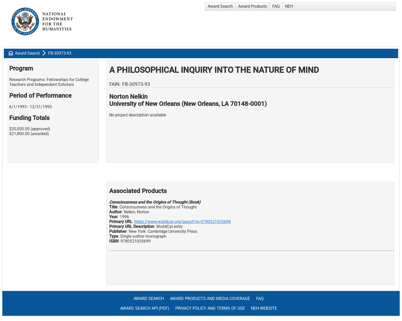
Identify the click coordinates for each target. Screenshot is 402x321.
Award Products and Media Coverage (210, 298)
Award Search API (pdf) (144, 308)
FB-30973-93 (59, 53)
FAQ (276, 6)
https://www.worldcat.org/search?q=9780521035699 (182, 221)
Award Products (252, 6)
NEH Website (264, 308)
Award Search (220, 6)
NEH (289, 6)
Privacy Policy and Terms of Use (210, 308)
